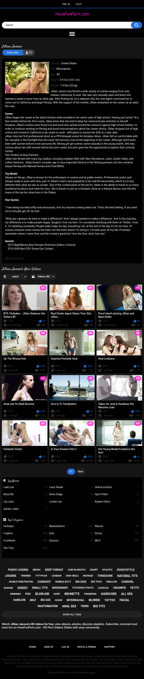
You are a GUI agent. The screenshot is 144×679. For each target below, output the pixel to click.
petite (134, 587)
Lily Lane (25, 501)
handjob (19, 599)
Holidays (25, 526)
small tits (40, 587)
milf (33, 600)
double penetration (21, 581)
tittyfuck (41, 575)
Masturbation (71, 526)
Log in (79, 4)
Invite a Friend (86, 646)
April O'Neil (117, 494)
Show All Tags (72, 614)
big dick (81, 581)
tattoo (109, 600)
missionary (60, 587)
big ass (46, 599)
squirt (94, 569)
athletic (107, 569)
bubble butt (63, 581)
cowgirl (128, 581)
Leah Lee (25, 487)
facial (125, 600)
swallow (111, 581)
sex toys (96, 581)
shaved (8, 587)
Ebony (117, 533)
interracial (75, 600)
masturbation (48, 606)
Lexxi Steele (71, 487)
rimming (15, 593)
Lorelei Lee (71, 501)
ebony (37, 569)
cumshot (44, 581)
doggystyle (126, 569)
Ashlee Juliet (25, 509)
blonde (94, 600)
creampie (119, 587)
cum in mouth (77, 569)
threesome (105, 575)
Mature (117, 526)
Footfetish (25, 540)
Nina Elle (25, 494)
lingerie (10, 575)
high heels (72, 575)
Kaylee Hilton (117, 501)
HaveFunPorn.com (62, 672)
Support (109, 646)
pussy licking (18, 569)
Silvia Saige (71, 494)
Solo (71, 533)
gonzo (22, 588)
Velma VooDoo (117, 487)
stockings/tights (83, 587)
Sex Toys (25, 548)
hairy (56, 594)
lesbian (56, 575)
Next (80, 471)
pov (28, 594)
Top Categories (15, 520)
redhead (88, 575)
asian (58, 600)
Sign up (66, 4)
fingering (90, 593)
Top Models (13, 481)
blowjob (42, 594)
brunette (72, 594)
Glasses (71, 540)
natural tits (127, 576)
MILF (117, 540)
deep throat (54, 569)
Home (32, 646)
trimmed (26, 575)
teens (85, 606)
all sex (127, 594)
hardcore (109, 594)
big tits (99, 606)
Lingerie (25, 533)
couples (103, 587)
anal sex (69, 606)
